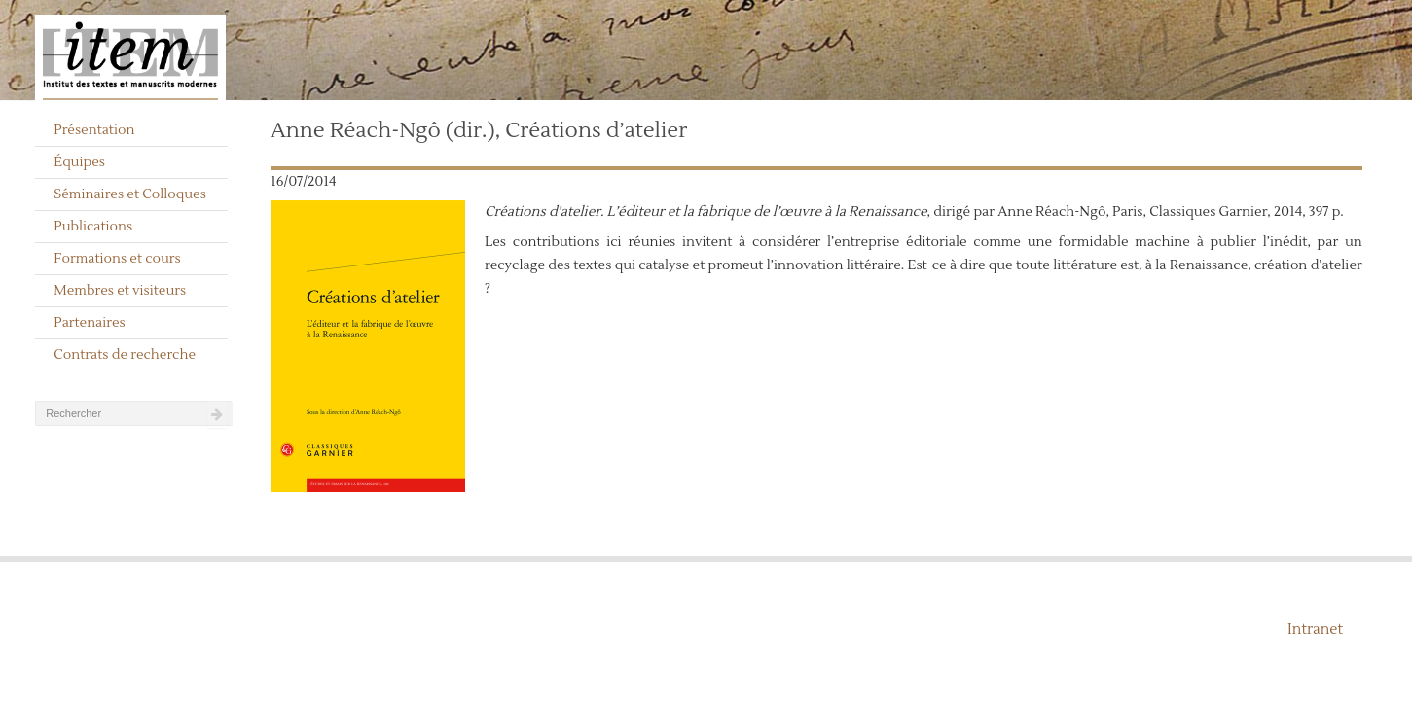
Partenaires (90, 323)
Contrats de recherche (125, 355)
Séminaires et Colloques (130, 194)
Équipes (79, 162)
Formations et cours (117, 258)
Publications (93, 226)
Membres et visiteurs (120, 291)
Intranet (1315, 629)
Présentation (94, 130)
